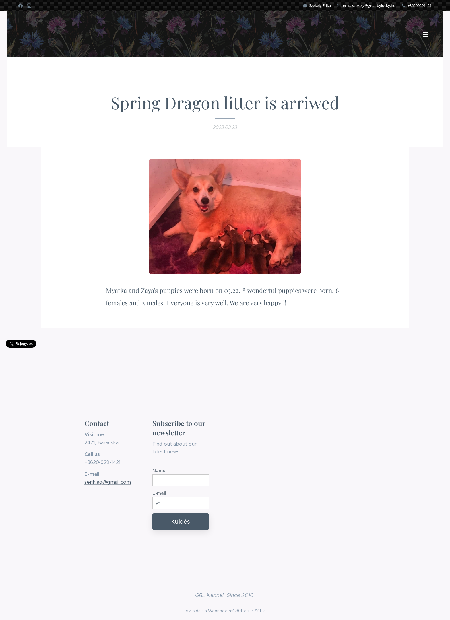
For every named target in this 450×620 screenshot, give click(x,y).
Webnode (218, 610)
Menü (425, 34)
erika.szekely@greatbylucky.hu (369, 5)
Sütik (260, 610)
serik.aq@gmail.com (107, 482)
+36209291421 (420, 5)
